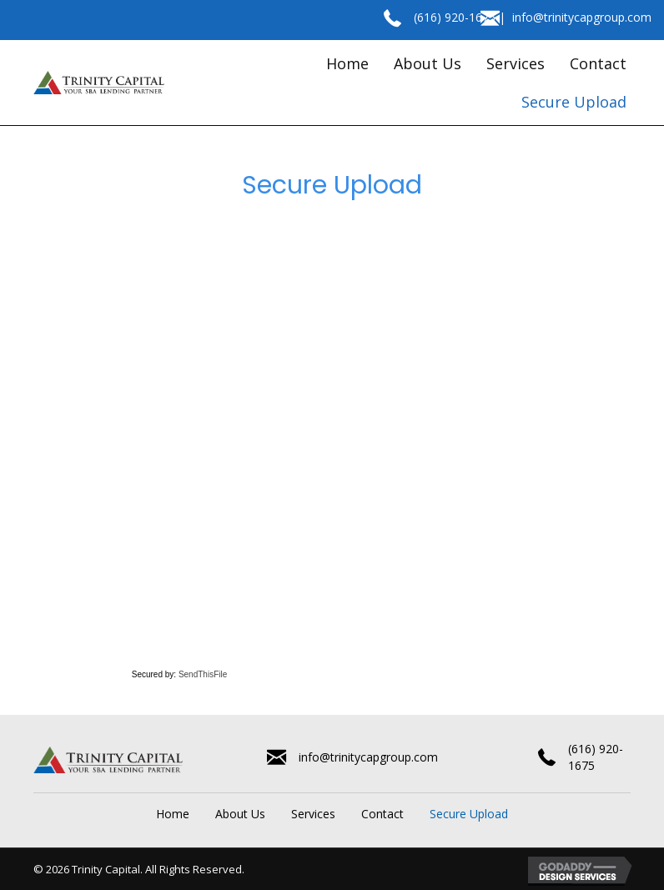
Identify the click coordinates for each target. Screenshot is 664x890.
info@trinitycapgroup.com (581, 17)
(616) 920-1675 (454, 17)
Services (313, 814)
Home (172, 814)
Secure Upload (469, 814)
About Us (240, 814)
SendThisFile (203, 674)
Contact (382, 814)
